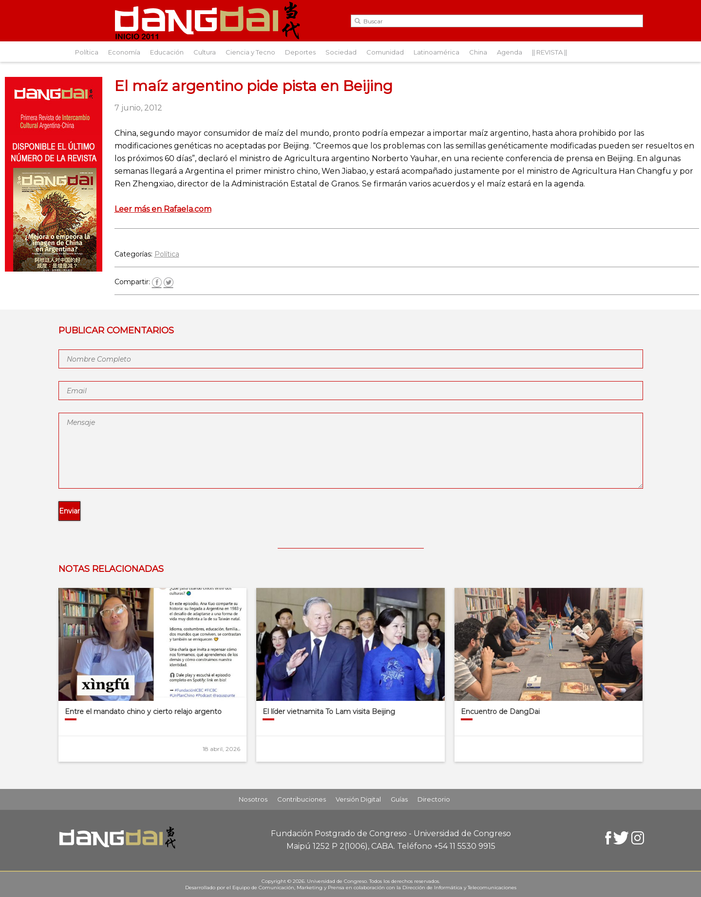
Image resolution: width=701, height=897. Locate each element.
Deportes (300, 52)
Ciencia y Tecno (250, 52)
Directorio (433, 799)
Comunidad (385, 52)
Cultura (204, 52)
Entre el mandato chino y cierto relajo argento (143, 711)
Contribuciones (301, 799)
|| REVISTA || (549, 52)
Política (86, 52)
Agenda (509, 52)
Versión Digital (358, 799)
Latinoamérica (436, 52)
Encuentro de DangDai (500, 711)
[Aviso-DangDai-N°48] (53, 269)
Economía (124, 52)
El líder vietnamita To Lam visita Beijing (329, 711)
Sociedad (341, 52)
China (478, 52)
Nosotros (253, 799)
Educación (167, 52)
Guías (399, 799)
